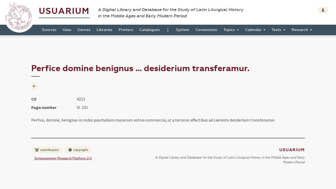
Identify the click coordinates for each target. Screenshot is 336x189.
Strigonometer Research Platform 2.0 (63, 158)
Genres (83, 30)
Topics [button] (229, 30)
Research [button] (300, 30)
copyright (78, 150)
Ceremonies (206, 30)
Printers (126, 30)
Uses (67, 30)
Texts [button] (277, 30)
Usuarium (64, 11)
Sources (49, 30)
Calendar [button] (253, 30)
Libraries (104, 30)
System (182, 30)
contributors (47, 150)
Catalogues (149, 30)
